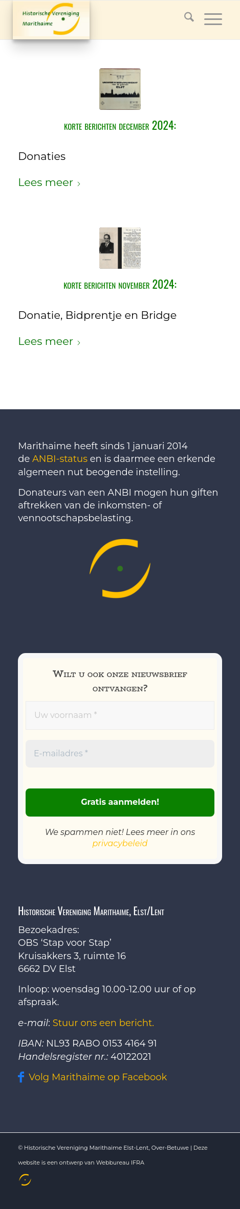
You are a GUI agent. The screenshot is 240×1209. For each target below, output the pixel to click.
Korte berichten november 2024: (120, 283)
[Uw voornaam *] (120, 715)
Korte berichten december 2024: (120, 125)
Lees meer (49, 182)
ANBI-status (60, 458)
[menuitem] (24, 1180)
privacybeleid (120, 843)
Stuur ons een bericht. (104, 1023)
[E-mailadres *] (120, 754)
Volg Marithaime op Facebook (98, 1077)
